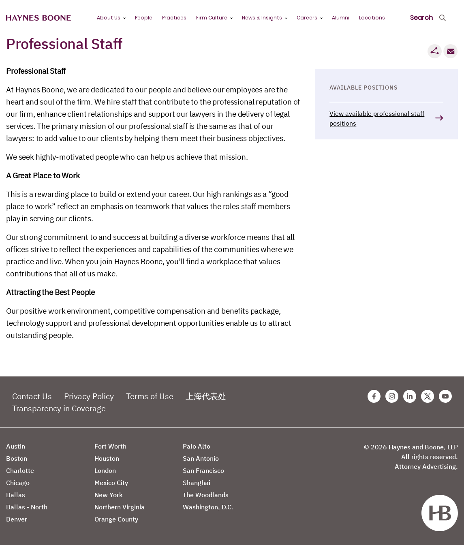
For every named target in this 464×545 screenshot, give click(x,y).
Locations (372, 17)
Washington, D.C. (208, 507)
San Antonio (201, 458)
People (143, 17)
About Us (108, 17)
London (105, 470)
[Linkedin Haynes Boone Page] (409, 396)
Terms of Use (149, 396)
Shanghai (196, 483)
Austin (15, 446)
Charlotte (20, 470)
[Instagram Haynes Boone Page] (391, 396)
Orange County (116, 519)
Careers (307, 17)
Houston (106, 458)
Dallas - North (26, 507)
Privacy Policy (89, 396)
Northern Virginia (119, 507)
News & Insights (262, 17)
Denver (16, 519)
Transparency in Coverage (59, 408)
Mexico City (111, 483)
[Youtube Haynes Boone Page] (445, 396)
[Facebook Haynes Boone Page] (374, 396)
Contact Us (32, 396)
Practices (174, 17)
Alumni (340, 17)
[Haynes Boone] (38, 18)
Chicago (18, 483)
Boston (16, 458)
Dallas (15, 495)
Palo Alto (196, 446)
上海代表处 (206, 396)
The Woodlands (206, 495)
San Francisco (203, 470)
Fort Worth (110, 446)
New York (108, 495)
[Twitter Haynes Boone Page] (427, 396)
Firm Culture (211, 17)
